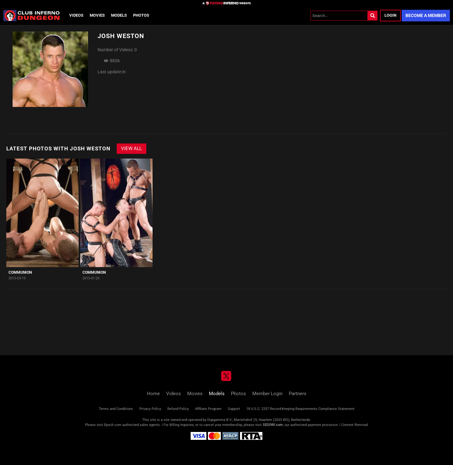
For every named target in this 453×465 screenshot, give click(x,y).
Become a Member (425, 15)
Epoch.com (112, 425)
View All (131, 148)
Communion (20, 272)
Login (390, 15)
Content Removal (354, 425)
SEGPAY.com (273, 425)
